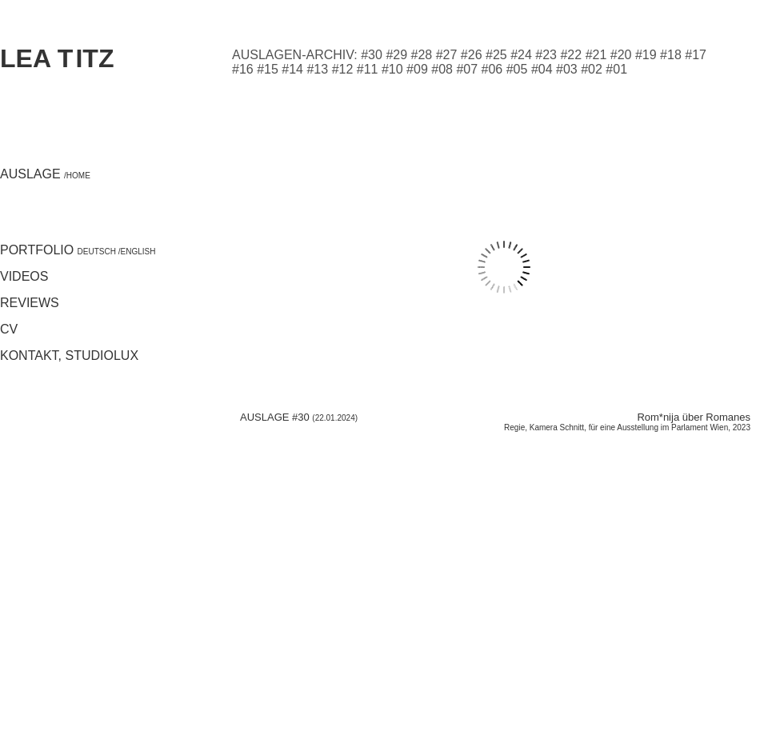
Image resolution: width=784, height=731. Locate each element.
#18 (671, 55)
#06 (492, 69)
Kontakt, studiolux (69, 355)
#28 (422, 55)
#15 (267, 69)
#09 (417, 69)
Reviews (29, 303)
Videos (24, 276)
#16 (243, 69)
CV (9, 329)
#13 (317, 69)
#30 (371, 55)
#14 (292, 69)
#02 (591, 69)
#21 (596, 55)
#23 (546, 55)
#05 (517, 69)
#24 (521, 55)
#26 (471, 55)
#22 (571, 55)
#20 (621, 55)
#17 (695, 55)
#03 (567, 69)
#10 (392, 69)
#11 (367, 69)
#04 (542, 69)
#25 (496, 55)
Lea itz (57, 58)
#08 (442, 69)
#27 (447, 55)
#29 (396, 55)
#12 (343, 69)
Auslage (45, 174)
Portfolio (59, 250)
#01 (616, 69)
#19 (646, 55)
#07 (467, 69)
